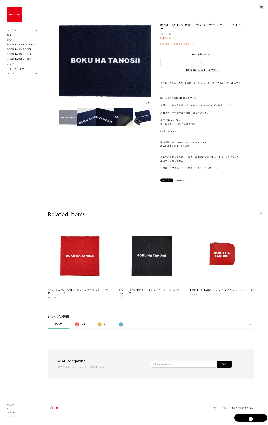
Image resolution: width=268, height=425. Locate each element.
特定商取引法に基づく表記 (242, 408)
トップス (12, 30)
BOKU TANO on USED (20, 59)
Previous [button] (62, 60)
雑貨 (9, 40)
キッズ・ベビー (15, 68)
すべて (59, 324)
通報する (181, 180)
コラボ (10, 73)
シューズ (12, 64)
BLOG (9, 409)
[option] (105, 60)
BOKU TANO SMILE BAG (21, 45)
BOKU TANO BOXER (19, 54)
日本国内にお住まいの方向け (202, 70)
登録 (224, 364)
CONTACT (12, 412)
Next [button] (147, 60)
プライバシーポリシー (222, 408)
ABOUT (10, 405)
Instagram (12, 416)
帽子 (9, 35)
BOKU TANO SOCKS (19, 49)
